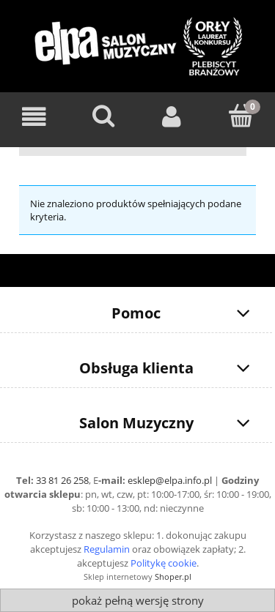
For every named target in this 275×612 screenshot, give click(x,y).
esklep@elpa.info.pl (170, 480)
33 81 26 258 (62, 480)
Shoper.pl (173, 576)
